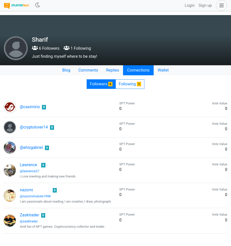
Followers (101, 84)
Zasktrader (29, 215)
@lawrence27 (29, 171)
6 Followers (46, 48)
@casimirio (30, 106)
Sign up (205, 5)
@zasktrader (29, 221)
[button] (220, 5)
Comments (88, 70)
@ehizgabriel (31, 147)
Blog (66, 70)
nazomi (26, 190)
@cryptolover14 (34, 127)
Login (190, 5)
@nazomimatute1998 (35, 196)
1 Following (77, 48)
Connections (138, 70)
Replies (112, 70)
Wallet (163, 70)
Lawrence (28, 164)
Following (130, 84)
